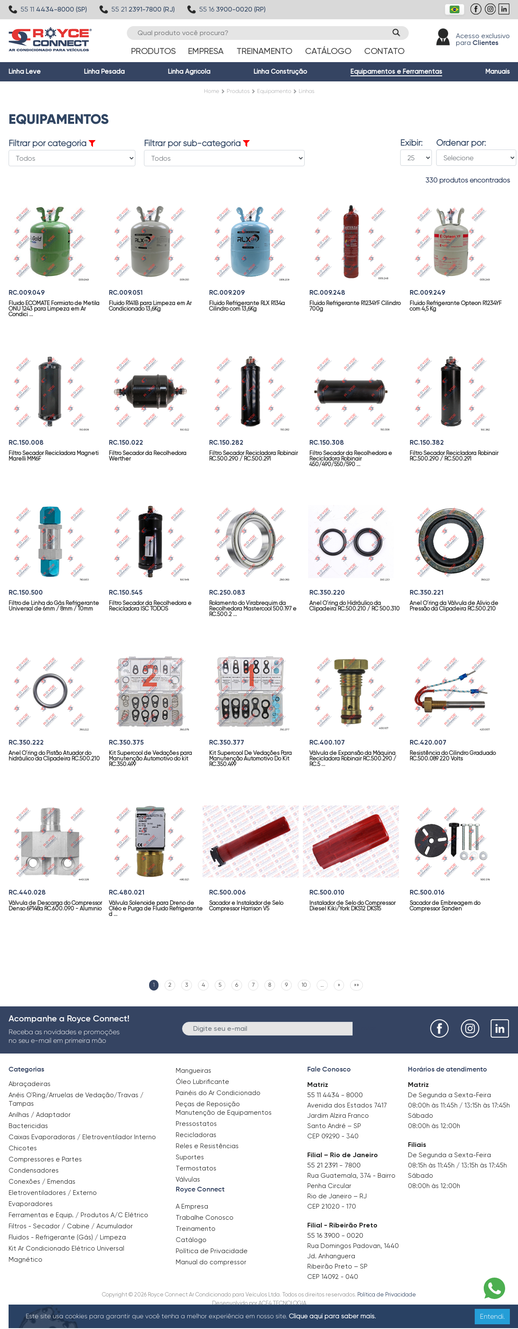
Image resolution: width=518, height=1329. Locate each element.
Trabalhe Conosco (205, 1217)
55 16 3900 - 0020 (335, 1235)
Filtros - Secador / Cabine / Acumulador (71, 1226)
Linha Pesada (104, 71)
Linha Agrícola (189, 71)
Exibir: (411, 143)
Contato (384, 51)
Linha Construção (280, 71)
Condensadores (34, 1170)
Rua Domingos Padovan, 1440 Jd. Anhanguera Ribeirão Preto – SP (353, 1256)
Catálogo (328, 51)
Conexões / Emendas (42, 1181)
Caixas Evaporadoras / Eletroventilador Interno (82, 1137)
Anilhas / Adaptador (40, 1115)
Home (211, 91)
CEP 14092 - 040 (332, 1277)
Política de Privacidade (212, 1251)
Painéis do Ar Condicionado (218, 1093)
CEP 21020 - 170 (331, 1206)
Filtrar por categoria (52, 143)
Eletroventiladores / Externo (53, 1193)
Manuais (497, 71)
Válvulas (188, 1179)
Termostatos (196, 1168)
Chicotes (23, 1148)
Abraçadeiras (30, 1084)
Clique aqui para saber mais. (332, 1316)
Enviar (367, 1028)
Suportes (190, 1157)
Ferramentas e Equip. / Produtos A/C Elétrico (78, 1215)
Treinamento (264, 51)
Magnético (25, 1257)
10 (304, 985)
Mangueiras (193, 1071)
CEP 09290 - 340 (333, 1136)
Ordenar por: (461, 143)
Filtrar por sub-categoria (197, 143)
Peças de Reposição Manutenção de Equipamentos (224, 1108)
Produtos (153, 51)
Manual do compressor (211, 1262)
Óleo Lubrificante (202, 1082)
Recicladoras (196, 1135)
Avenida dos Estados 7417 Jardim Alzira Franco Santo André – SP (347, 1116)
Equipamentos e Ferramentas (396, 71)
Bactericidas (28, 1126)
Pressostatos (196, 1124)
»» (356, 985)
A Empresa (192, 1206)
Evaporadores (31, 1204)
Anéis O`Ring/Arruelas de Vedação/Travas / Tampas (76, 1099)
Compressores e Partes (45, 1159)
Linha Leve (25, 71)
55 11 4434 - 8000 (335, 1095)
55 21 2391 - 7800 (334, 1165)
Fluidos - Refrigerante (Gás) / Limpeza (67, 1237)
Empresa (206, 51)
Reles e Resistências (207, 1146)
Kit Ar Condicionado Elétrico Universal (66, 1248)
